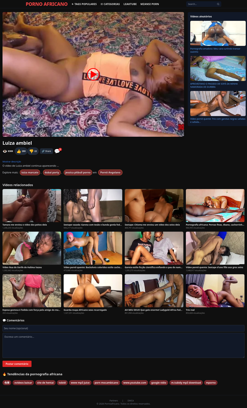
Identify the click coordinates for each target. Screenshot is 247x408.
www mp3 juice (80, 382)
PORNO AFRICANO (47, 4)
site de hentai (45, 382)
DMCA (131, 400)
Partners (114, 400)
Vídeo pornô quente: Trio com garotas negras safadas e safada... (217, 120)
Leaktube (130, 4)
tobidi (62, 382)
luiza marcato (29, 172)
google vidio (158, 382)
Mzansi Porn (149, 4)
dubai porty (52, 172)
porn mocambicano (106, 382)
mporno (211, 382)
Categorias (110, 4)
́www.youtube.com (134, 382)
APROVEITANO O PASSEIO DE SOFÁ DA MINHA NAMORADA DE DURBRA (214, 85)
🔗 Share (46, 151)
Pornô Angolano (110, 172)
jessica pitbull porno (78, 172)
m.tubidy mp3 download (186, 382)
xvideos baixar (23, 382)
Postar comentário (17, 364)
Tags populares (84, 4)
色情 (6, 382)
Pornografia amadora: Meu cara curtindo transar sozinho (215, 50)
